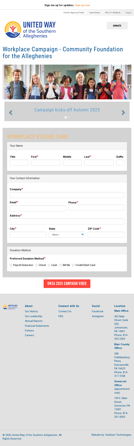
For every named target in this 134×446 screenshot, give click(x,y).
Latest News (94, 13)
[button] (10, 111)
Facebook (97, 311)
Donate (117, 25)
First (34, 156)
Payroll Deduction (21, 265)
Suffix (119, 156)
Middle (67, 156)
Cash (52, 265)
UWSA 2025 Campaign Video (67, 283)
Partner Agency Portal (74, 13)
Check (40, 265)
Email (13, 202)
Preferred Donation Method (27, 258)
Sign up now (82, 5)
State (52, 228)
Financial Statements (37, 325)
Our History (31, 311)
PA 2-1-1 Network (112, 13)
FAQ (60, 316)
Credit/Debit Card (83, 265)
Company (15, 189)
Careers (29, 335)
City (12, 228)
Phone (72, 202)
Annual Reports (34, 321)
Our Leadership (33, 316)
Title (12, 156)
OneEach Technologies (118, 434)
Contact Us (64, 311)
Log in (128, 13)
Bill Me (64, 265)
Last (87, 156)
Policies (29, 330)
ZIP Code (93, 228)
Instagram (98, 316)
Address (15, 215)
